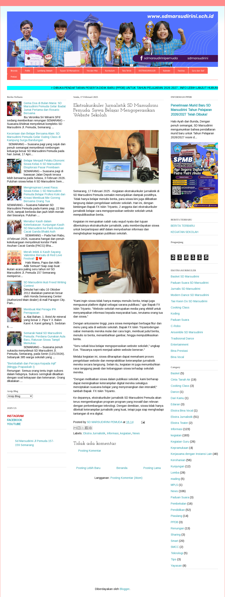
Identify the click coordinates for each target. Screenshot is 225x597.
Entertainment (179, 344)
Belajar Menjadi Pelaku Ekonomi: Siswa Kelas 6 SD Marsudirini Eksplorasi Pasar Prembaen (44, 164)
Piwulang (176, 515)
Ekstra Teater (179, 422)
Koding (175, 313)
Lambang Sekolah (44, 70)
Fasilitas (181, 70)
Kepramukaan (179, 447)
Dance (175, 391)
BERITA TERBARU (183, 225)
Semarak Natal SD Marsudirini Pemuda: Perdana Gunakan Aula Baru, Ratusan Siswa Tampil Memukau (44, 338)
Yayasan (176, 565)
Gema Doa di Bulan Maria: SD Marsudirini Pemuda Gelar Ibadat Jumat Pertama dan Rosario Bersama (45, 108)
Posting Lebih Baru (88, 468)
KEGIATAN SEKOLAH (184, 232)
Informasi (113, 433)
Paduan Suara (180, 319)
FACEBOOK (14, 420)
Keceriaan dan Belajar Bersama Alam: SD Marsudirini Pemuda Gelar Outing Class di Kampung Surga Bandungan (34, 137)
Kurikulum (110, 70)
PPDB (174, 522)
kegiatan (125, 433)
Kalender (166, 70)
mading (175, 478)
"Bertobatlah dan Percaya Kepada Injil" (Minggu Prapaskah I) (31, 365)
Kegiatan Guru (180, 441)
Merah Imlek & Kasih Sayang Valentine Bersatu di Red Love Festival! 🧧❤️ (43, 255)
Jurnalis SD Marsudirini (185, 288)
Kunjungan (177, 466)
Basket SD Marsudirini (185, 276)
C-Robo (176, 326)
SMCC (175, 546)
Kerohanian (178, 460)
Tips (173, 559)
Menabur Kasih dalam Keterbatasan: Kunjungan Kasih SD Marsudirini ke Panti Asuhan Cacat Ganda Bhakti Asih (44, 226)
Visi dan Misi (92, 70)
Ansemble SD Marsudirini (187, 332)
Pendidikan (178, 509)
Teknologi (177, 553)
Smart (174, 540)
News (136, 433)
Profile (27, 70)
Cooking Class (180, 307)
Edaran (175, 404)
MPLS (174, 484)
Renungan (177, 528)
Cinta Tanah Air (180, 379)
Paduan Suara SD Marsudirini (190, 282)
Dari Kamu (177, 398)
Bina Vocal (177, 357)
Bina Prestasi (179, 350)
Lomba (175, 472)
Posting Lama (152, 468)
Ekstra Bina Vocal (182, 410)
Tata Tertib (126, 70)
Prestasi (14, 76)
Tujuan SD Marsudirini (69, 70)
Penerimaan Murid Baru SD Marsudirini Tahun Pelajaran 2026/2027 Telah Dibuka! (191, 109)
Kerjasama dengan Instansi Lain (191, 453)
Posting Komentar (89, 450)
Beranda (14, 70)
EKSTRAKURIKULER (147, 70)
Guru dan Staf (198, 70)
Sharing (176, 534)
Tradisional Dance (182, 338)
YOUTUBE (14, 424)
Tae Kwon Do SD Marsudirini (189, 301)
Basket (175, 373)
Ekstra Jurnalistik (94, 433)
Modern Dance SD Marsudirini (190, 295)
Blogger (124, 589)
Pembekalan (178, 503)
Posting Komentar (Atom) (126, 477)
